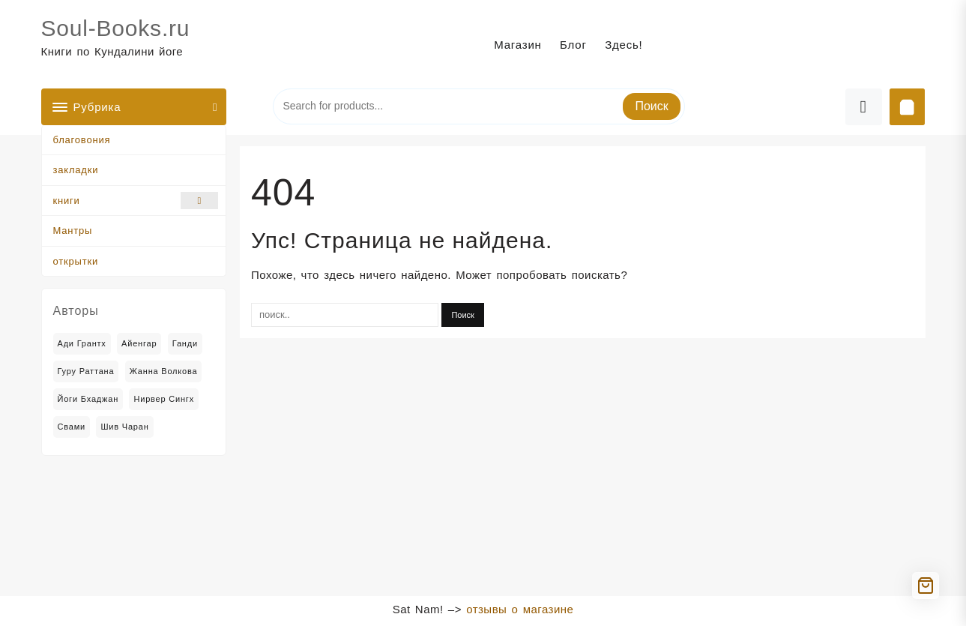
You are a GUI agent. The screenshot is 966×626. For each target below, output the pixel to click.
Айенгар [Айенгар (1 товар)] (139, 343)
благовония (82, 139)
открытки (75, 261)
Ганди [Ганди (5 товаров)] (185, 343)
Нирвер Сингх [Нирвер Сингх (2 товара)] (163, 398)
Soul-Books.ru (115, 28)
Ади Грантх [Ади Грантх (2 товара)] (82, 343)
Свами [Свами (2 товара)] (72, 426)
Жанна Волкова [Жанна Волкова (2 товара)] (164, 371)
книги (136, 200)
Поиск (651, 106)
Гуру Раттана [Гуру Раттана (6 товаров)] (86, 371)
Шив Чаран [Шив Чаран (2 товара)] (124, 426)
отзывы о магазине (519, 609)
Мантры (73, 230)
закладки (76, 169)
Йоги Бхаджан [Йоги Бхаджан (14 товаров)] (88, 398)
